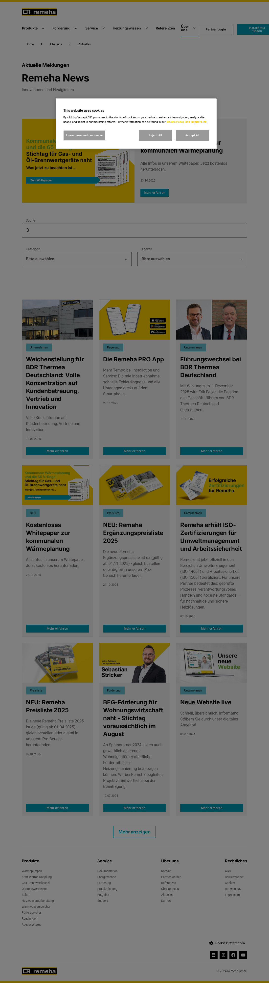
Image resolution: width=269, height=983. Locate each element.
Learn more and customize (84, 135)
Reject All (155, 135)
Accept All (192, 135)
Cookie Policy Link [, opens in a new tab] (178, 122)
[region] (136, 123)
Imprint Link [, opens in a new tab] (198, 122)
